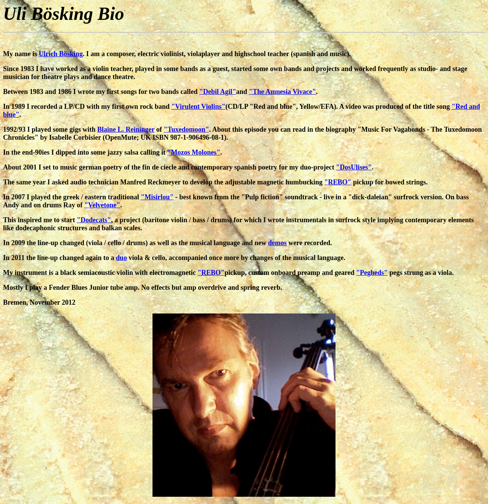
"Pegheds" (372, 272)
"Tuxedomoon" (186, 129)
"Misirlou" (157, 197)
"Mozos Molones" (193, 152)
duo (121, 258)
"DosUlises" (354, 167)
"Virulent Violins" (198, 106)
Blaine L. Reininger (125, 129)
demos (277, 243)
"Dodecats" (94, 220)
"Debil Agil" (217, 91)
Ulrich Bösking (61, 54)
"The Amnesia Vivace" (282, 91)
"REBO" (338, 182)
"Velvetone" (102, 205)
